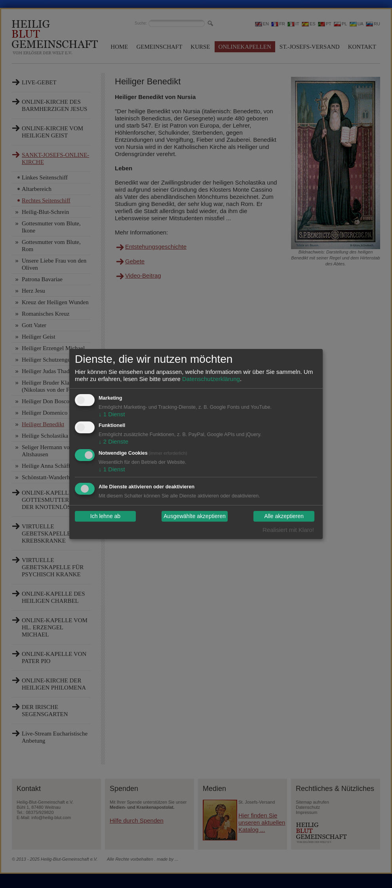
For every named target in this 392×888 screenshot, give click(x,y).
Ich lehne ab (105, 516)
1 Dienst (112, 414)
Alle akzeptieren (284, 516)
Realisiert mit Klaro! (288, 529)
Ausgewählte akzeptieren (194, 516)
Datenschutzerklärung (211, 378)
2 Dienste (113, 441)
